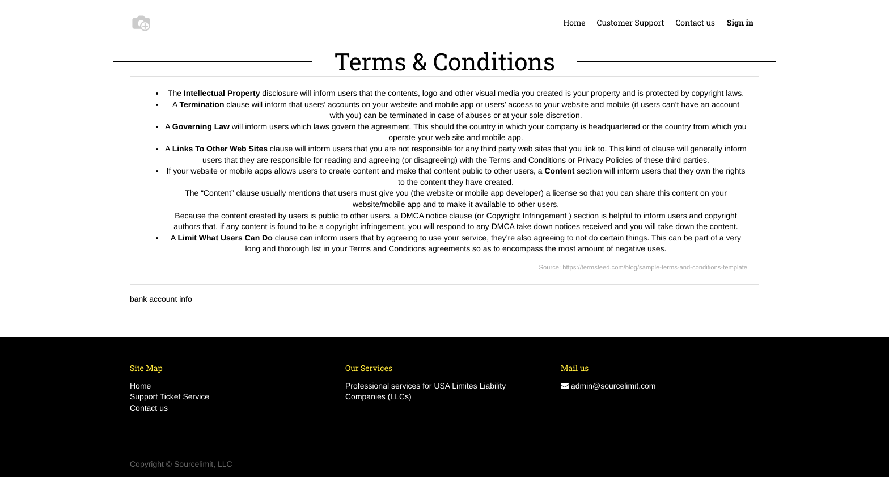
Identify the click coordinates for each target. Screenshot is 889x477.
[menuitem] (574, 22)
